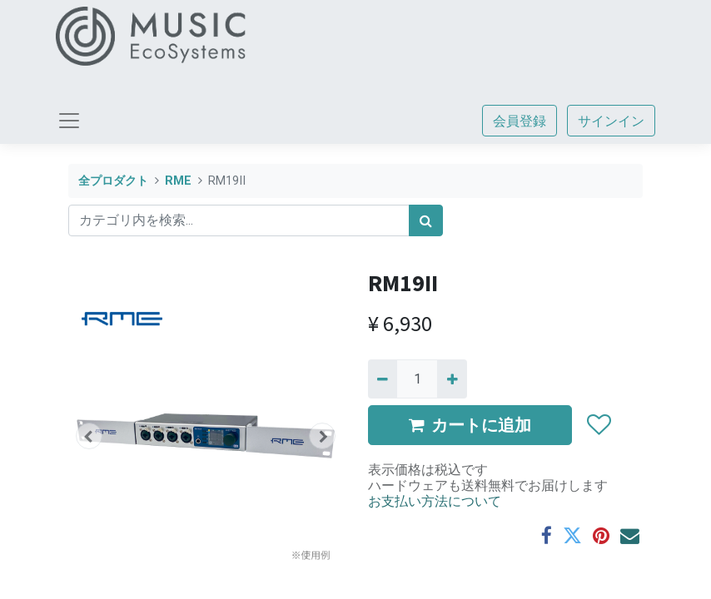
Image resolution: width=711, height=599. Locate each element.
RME (178, 181)
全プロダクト (113, 181)
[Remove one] (382, 378)
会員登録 (519, 120)
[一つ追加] (451, 378)
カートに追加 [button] (470, 424)
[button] (89, 435)
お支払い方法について (434, 501)
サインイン (611, 120)
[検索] (426, 220)
